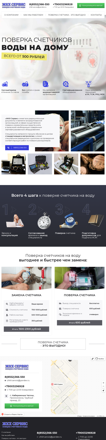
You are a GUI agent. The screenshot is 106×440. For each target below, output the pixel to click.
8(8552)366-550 (39, 4)
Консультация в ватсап (91, 5)
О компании (11, 15)
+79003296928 (63, 4)
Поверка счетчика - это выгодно (67, 15)
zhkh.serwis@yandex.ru (37, 7)
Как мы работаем (33, 15)
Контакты (96, 15)
